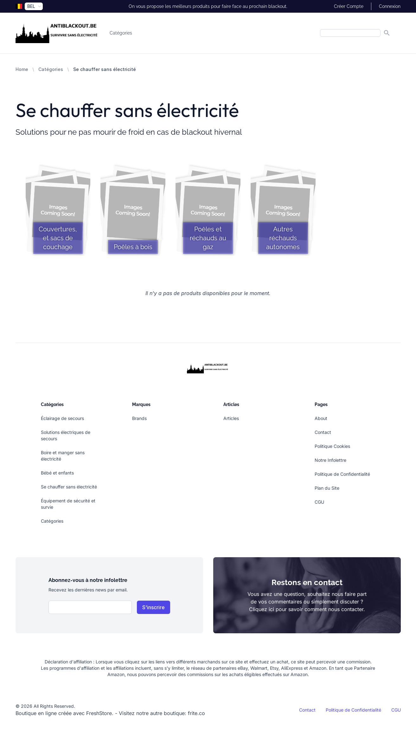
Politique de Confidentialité (342, 474)
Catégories (121, 32)
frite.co (196, 713)
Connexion (389, 6)
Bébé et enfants (57, 472)
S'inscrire (153, 607)
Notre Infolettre (330, 460)
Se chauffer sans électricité (69, 486)
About (321, 418)
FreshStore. (99, 713)
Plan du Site (327, 488)
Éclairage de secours (62, 418)
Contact (323, 432)
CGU (319, 502)
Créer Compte (348, 6)
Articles (231, 418)
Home (22, 69)
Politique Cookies (332, 446)
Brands (139, 418)
